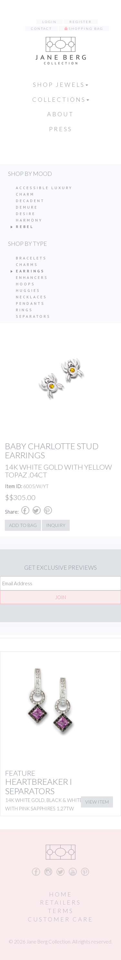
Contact (41, 28)
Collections (60, 99)
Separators (33, 316)
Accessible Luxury (44, 187)
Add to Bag (23, 525)
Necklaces (31, 296)
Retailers (60, 902)
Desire (25, 213)
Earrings (30, 271)
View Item (97, 802)
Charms (27, 264)
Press (60, 128)
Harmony (29, 220)
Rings (24, 309)
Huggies (28, 290)
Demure (27, 207)
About (60, 114)
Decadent (30, 200)
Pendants (30, 303)
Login (49, 22)
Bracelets (31, 258)
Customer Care (60, 919)
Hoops (25, 283)
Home (60, 894)
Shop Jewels (60, 84)
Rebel (25, 226)
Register (80, 22)
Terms (61, 910)
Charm (25, 194)
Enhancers (32, 277)
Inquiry (56, 525)
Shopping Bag (86, 28)
